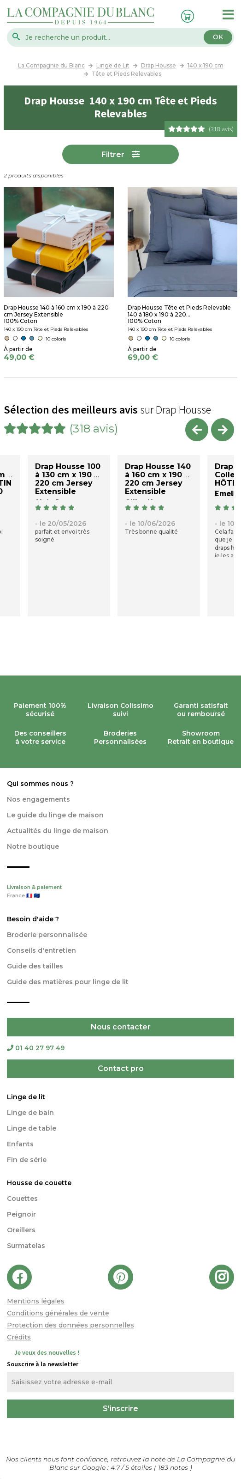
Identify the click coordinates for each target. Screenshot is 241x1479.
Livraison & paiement (120, 892)
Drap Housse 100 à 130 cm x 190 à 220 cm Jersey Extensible (67, 479)
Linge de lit (26, 1097)
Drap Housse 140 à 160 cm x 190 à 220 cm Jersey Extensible (158, 479)
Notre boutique (33, 846)
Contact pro (121, 1068)
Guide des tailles (35, 966)
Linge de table (31, 1128)
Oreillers (21, 1230)
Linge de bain (30, 1112)
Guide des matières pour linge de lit (68, 982)
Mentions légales (36, 1301)
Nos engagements (38, 799)
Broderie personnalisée (47, 935)
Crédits (19, 1337)
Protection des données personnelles (70, 1325)
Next (222, 429)
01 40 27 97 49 (36, 1048)
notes (174, 1467)
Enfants (20, 1144)
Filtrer (112, 154)
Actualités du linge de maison (57, 831)
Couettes (22, 1198)
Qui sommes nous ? (40, 783)
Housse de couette (39, 1183)
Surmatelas (26, 1246)
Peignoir (21, 1214)
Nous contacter (121, 1027)
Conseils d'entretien (41, 950)
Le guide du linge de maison (55, 815)
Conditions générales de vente (58, 1313)
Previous (196, 429)
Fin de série (27, 1160)
